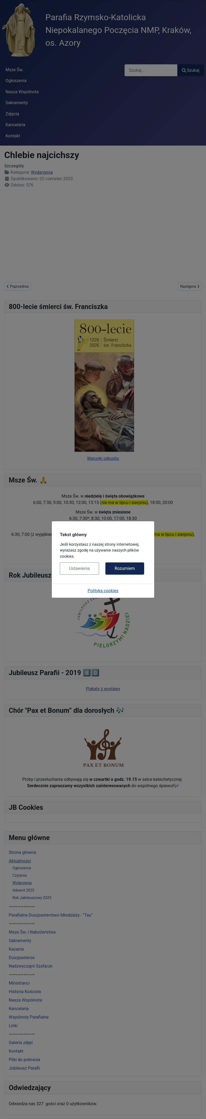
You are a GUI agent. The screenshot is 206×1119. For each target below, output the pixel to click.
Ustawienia (79, 568)
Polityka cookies (103, 590)
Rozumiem (125, 568)
